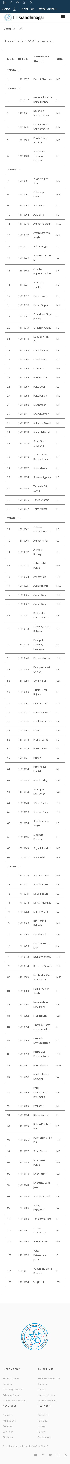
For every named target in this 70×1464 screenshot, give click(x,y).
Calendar (8, 1431)
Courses (7, 1426)
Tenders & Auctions (49, 1378)
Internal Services (47, 8)
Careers (42, 1384)
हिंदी (32, 8)
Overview (8, 1415)
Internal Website (47, 1400)
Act (5, 1378)
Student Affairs (46, 1395)
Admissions (9, 1420)
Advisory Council (12, 1395)
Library (41, 1426)
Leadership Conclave (14, 1400)
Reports (7, 1384)
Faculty (41, 1431)
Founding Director (13, 1389)
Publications (45, 1437)
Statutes (14, 1378)
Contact (6, 8)
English (25, 8)
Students (8, 1437)
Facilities (42, 1420)
